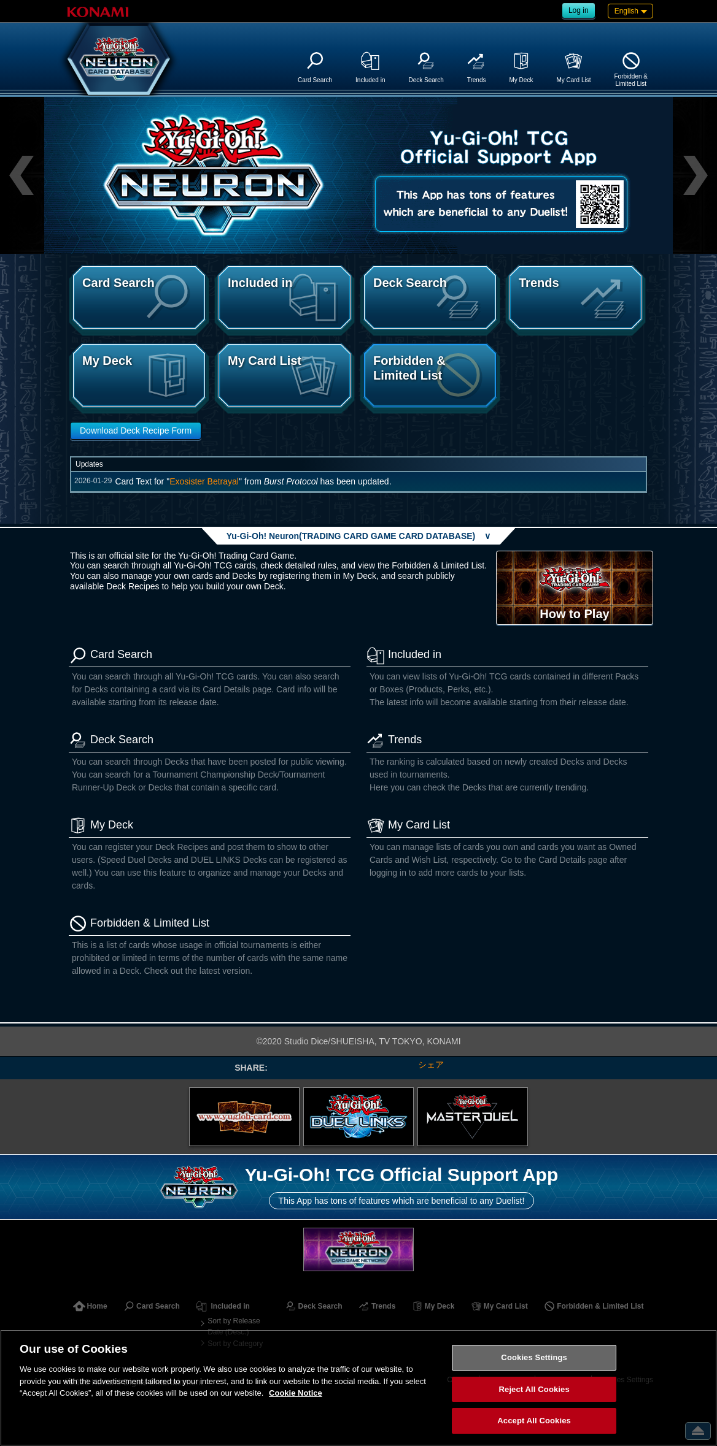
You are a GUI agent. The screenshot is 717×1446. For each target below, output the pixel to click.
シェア (431, 1064)
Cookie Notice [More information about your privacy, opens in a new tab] (295, 1393)
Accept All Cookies (534, 1420)
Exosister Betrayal (204, 481)
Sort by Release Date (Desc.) (233, 1326)
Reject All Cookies (534, 1389)
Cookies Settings (534, 1357)
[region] (358, 1387)
